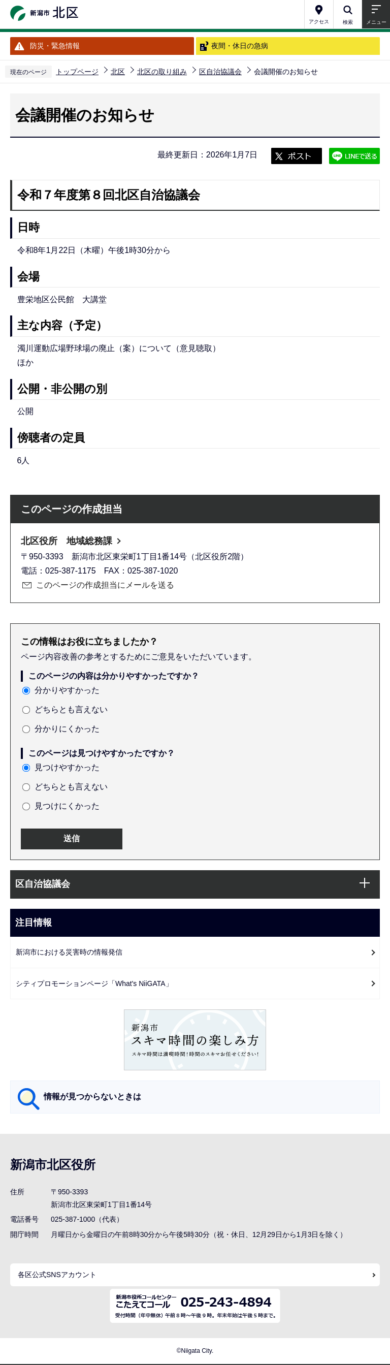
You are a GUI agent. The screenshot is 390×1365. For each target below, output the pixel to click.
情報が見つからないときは (92, 1096)
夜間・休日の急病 (239, 46)
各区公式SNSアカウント (57, 1275)
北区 (118, 72)
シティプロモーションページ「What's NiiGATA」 (94, 983)
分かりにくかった (67, 728)
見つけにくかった (67, 806)
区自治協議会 (220, 72)
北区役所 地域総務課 (66, 541)
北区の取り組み (162, 72)
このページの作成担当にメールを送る (105, 585)
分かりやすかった (67, 690)
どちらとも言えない (71, 709)
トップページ (77, 72)
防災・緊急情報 (55, 46)
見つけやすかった (67, 767)
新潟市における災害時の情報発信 (69, 952)
